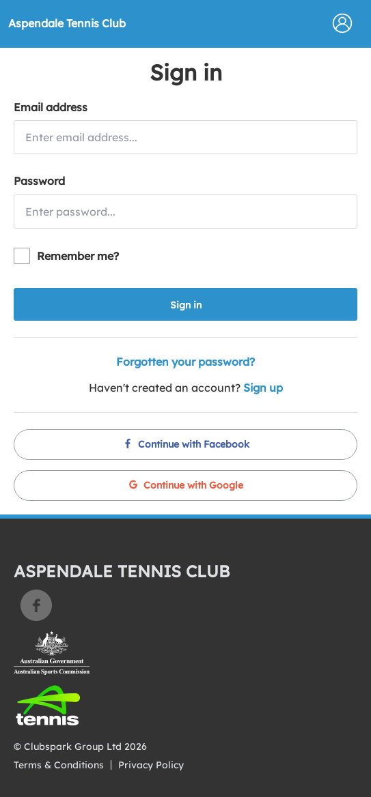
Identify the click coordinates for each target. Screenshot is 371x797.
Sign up (263, 387)
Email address (50, 107)
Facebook (36, 605)
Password (39, 181)
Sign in (186, 305)
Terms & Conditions (59, 765)
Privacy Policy (151, 765)
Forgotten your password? (185, 361)
